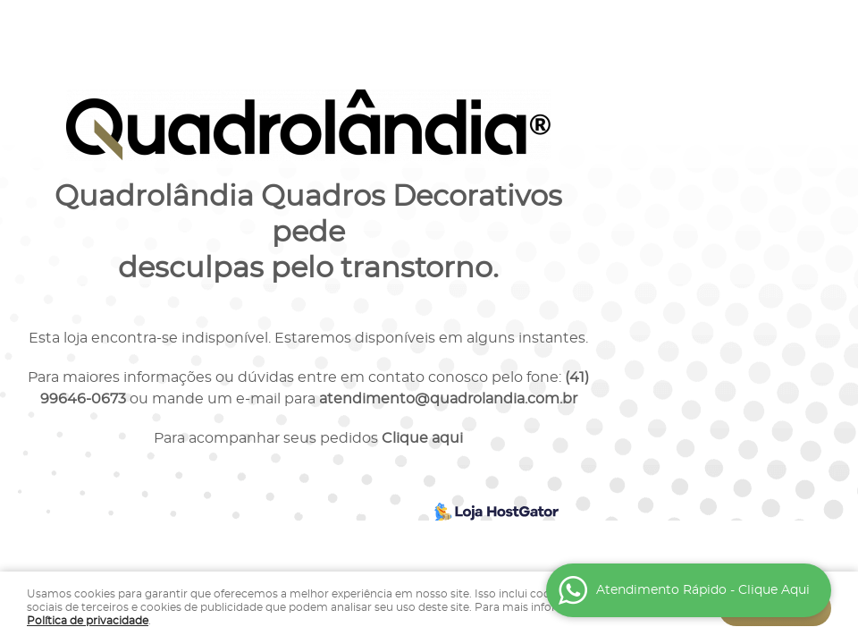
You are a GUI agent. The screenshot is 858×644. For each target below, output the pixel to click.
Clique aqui (422, 438)
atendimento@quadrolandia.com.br (448, 399)
